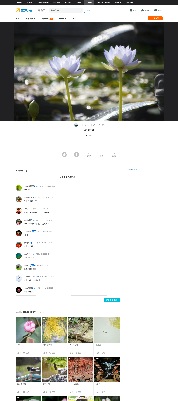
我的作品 (47, 19)
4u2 (25, 209)
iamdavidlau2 (29, 276)
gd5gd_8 (27, 243)
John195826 (29, 186)
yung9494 (28, 288)
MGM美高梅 (74, 384)
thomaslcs (28, 197)
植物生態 (134, 170)
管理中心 (63, 19)
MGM (98, 384)
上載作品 (155, 18)
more (42, 312)
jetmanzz (27, 231)
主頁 (18, 19)
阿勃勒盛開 (47, 345)
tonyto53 (27, 220)
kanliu (79, 125)
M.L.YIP (27, 254)
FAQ (75, 19)
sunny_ (27, 265)
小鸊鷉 (98, 345)
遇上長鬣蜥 (73, 345)
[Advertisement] (89, 145)
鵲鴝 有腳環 (21, 384)
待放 (18, 345)
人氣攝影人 (31, 19)
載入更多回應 (111, 300)
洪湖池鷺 (46, 384)
